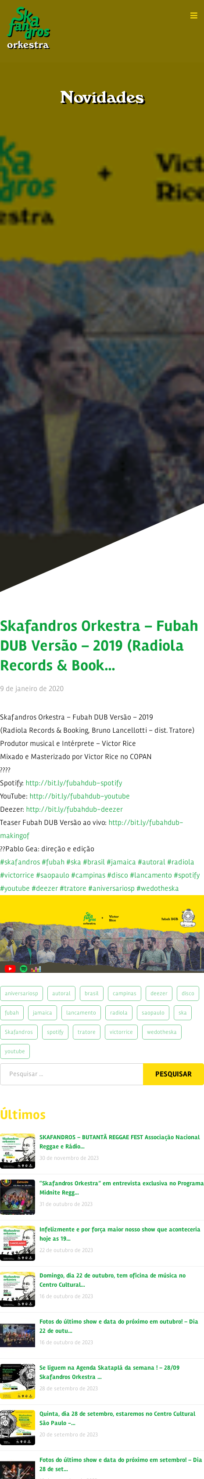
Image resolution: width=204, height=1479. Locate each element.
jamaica (42, 1012)
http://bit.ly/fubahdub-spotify (73, 783)
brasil (92, 993)
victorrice (121, 1032)
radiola (119, 1012)
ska (183, 1012)
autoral (61, 993)
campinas (124, 993)
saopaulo (153, 1012)
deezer (159, 993)
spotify (55, 1032)
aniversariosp (21, 993)
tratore (87, 1032)
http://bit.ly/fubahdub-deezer (74, 809)
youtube (15, 1051)
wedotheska (162, 1032)
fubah (12, 1012)
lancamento (81, 1012)
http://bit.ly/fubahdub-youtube (79, 796)
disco (188, 993)
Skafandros (19, 1032)
